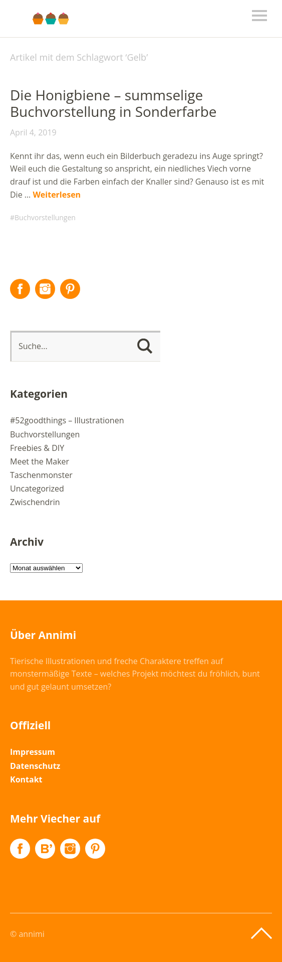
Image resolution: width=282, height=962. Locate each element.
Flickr (45, 849)
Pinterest (70, 289)
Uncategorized (37, 488)
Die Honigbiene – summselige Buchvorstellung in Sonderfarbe (113, 103)
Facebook (20, 289)
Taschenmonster (41, 474)
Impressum (32, 751)
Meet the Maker (39, 461)
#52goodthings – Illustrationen (67, 420)
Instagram (45, 289)
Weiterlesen (57, 194)
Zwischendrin (35, 502)
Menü (259, 15)
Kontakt (26, 779)
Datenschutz (35, 765)
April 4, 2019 (33, 132)
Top (261, 933)
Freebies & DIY (37, 447)
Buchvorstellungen (45, 217)
